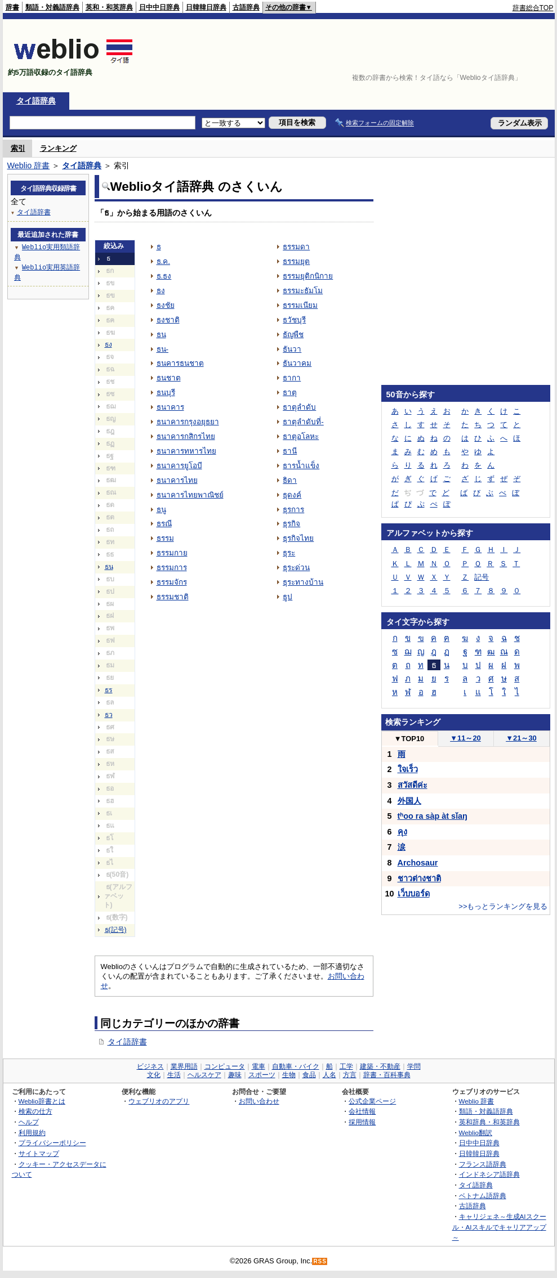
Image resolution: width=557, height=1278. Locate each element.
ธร (109, 690)
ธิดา (290, 480)
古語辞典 (246, 7)
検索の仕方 (35, 1111)
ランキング (58, 148)
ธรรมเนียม (300, 305)
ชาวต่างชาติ (419, 878)
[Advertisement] (519, 55)
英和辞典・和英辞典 (489, 1121)
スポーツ (261, 1074)
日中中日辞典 (159, 7)
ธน (109, 567)
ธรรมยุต (296, 261)
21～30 (521, 738)
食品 (309, 1074)
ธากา (292, 378)
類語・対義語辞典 (52, 7)
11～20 (465, 738)
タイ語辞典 (36, 100)
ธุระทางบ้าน (303, 582)
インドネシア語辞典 (489, 1174)
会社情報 (362, 1111)
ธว (109, 715)
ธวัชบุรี (294, 320)
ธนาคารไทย (177, 480)
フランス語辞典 (482, 1164)
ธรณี (164, 523)
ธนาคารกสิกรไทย (186, 436)
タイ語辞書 (127, 1041)
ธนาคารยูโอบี (179, 465)
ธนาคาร (170, 407)
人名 (329, 1074)
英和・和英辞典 (109, 7)
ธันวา (292, 349)
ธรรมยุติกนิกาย (308, 276)
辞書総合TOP (533, 8)
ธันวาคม (297, 363)
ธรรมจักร (172, 582)
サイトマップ (39, 1153)
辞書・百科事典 (387, 1074)
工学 (346, 1066)
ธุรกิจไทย (298, 538)
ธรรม (165, 538)
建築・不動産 (380, 1066)
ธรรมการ (172, 567)
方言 (350, 1074)
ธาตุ (290, 392)
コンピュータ (224, 1066)
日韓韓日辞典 (206, 7)
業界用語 (184, 1066)
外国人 (409, 800)
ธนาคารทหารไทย (186, 451)
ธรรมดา (296, 247)
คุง (402, 831)
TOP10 (409, 738)
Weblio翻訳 (475, 1132)
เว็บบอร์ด (414, 893)
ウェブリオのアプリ (158, 1101)
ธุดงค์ (292, 495)
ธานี (290, 451)
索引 (18, 148)
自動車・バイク (295, 1066)
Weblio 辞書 (28, 165)
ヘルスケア (204, 1074)
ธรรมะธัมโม (303, 290)
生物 (289, 1074)
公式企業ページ (372, 1101)
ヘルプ (29, 1121)
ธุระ (289, 553)
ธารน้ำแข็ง (301, 465)
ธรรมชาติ (173, 597)
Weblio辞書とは (42, 1101)
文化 (154, 1074)
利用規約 (32, 1132)
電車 (258, 1066)
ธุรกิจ (291, 523)
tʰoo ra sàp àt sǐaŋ (432, 815)
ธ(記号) (116, 930)
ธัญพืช (293, 334)
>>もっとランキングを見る (502, 906)
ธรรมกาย (172, 553)
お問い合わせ (259, 1101)
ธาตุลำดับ (299, 407)
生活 (174, 1074)
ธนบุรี (166, 392)
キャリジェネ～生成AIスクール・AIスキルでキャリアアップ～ (499, 1227)
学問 (414, 1066)
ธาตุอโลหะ (301, 436)
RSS (320, 1261)
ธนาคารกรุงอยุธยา (188, 422)
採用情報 (362, 1121)
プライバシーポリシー (52, 1142)
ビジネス (150, 1066)
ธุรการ (293, 509)
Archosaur (418, 862)
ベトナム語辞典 (482, 1195)
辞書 (12, 7)
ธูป (287, 597)
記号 (481, 577)
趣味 (235, 1074)
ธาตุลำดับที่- (303, 422)
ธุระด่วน (296, 567)
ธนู (161, 509)
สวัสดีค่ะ (412, 785)
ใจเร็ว (408, 769)
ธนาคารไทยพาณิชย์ (190, 495)
